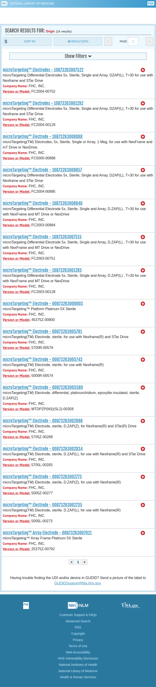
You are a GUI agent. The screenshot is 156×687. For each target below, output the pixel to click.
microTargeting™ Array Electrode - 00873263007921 (47, 533)
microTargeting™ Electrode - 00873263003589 (43, 387)
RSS (78, 627)
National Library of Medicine (32, 3)
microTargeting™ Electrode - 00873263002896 (43, 421)
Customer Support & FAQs (78, 615)
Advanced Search (78, 621)
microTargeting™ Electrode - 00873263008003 (43, 303)
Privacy (78, 640)
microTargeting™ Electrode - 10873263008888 (42, 136)
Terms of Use (78, 646)
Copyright (78, 633)
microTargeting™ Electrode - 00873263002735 (42, 505)
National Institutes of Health (78, 664)
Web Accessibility (78, 652)
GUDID (78, 16)
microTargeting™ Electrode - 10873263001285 (42, 270)
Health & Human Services (78, 677)
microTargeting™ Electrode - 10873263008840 (42, 203)
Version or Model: (16, 91)
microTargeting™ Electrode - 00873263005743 (42, 359)
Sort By (30, 41)
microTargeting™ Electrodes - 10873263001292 (43, 103)
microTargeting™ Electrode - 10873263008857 (42, 170)
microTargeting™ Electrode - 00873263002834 (43, 448)
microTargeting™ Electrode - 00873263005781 (42, 331)
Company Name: (15, 86)
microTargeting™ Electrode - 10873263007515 (42, 237)
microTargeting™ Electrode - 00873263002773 (42, 476)
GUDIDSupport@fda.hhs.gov (77, 583)
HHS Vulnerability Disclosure (78, 658)
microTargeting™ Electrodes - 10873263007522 (43, 70)
